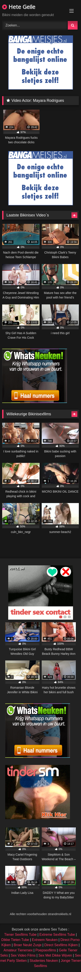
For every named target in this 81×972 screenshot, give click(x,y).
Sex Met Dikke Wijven (55, 955)
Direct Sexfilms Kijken (61, 945)
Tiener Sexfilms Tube (20, 934)
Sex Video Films (23, 955)
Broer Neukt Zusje (27, 945)
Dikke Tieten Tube (15, 940)
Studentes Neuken (44, 960)
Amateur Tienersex (18, 950)
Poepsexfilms (45, 950)
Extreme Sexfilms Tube (57, 934)
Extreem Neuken (44, 940)
